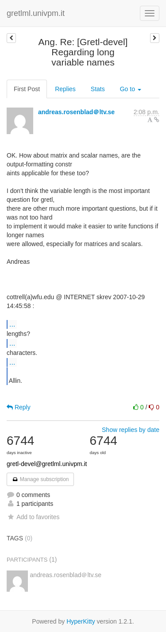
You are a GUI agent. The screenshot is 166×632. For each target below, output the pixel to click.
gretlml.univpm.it (36, 13)
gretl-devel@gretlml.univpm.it (47, 463)
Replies (65, 88)
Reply (19, 407)
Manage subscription (40, 479)
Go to (130, 88)
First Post (27, 88)
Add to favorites (33, 516)
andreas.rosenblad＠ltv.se (76, 112)
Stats (98, 88)
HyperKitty (80, 621)
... (12, 324)
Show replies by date (130, 429)
